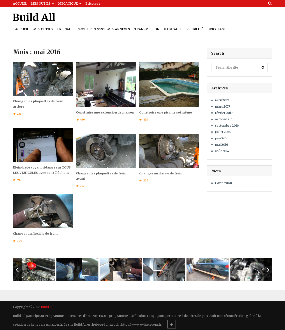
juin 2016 (221, 138)
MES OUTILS (41, 3)
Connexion (223, 183)
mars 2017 (222, 106)
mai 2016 (221, 145)
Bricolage (92, 3)
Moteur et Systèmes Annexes (104, 29)
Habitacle (173, 29)
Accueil (22, 29)
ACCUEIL (20, 3)
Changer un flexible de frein (35, 234)
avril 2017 (222, 100)
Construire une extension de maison (105, 112)
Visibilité (194, 29)
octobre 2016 (224, 119)
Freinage (65, 29)
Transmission (146, 29)
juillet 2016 (223, 132)
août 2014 (222, 151)
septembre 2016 (227, 126)
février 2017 (224, 113)
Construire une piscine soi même (165, 112)
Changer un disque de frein (160, 174)
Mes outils (43, 29)
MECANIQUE (68, 3)
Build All (33, 17)
